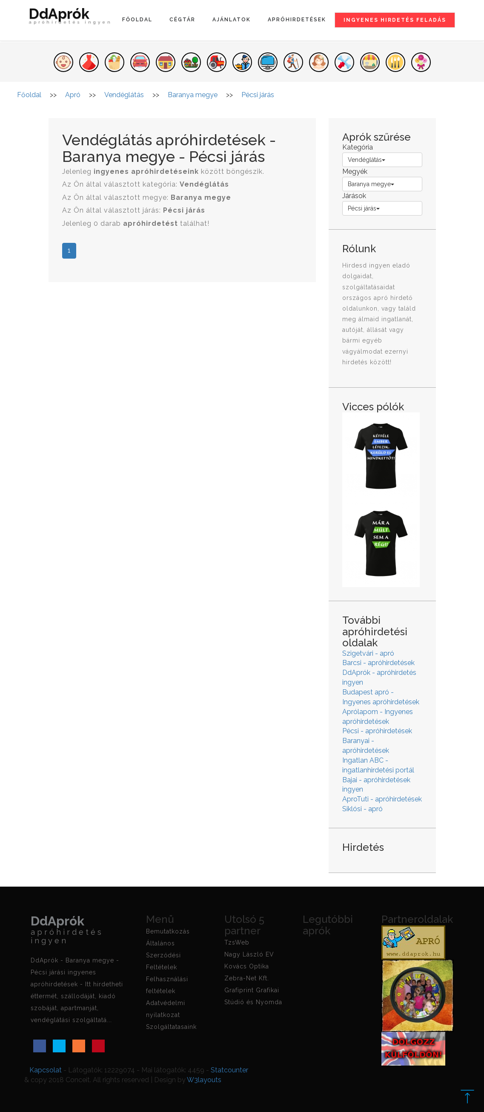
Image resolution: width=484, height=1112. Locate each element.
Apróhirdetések (297, 20)
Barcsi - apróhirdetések (378, 663)
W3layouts (204, 1080)
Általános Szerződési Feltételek (163, 955)
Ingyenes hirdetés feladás (395, 20)
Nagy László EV (249, 954)
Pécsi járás (364, 208)
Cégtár (182, 20)
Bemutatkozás (168, 931)
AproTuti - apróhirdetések (382, 799)
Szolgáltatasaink (171, 1026)
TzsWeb (236, 942)
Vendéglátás (366, 159)
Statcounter (229, 1070)
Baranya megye (371, 184)
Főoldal (137, 20)
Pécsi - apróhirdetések (377, 731)
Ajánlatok (231, 20)
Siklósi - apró (362, 809)
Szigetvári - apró (368, 653)
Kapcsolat (45, 1070)
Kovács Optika (246, 966)
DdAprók (70, 17)
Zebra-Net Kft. (246, 978)
